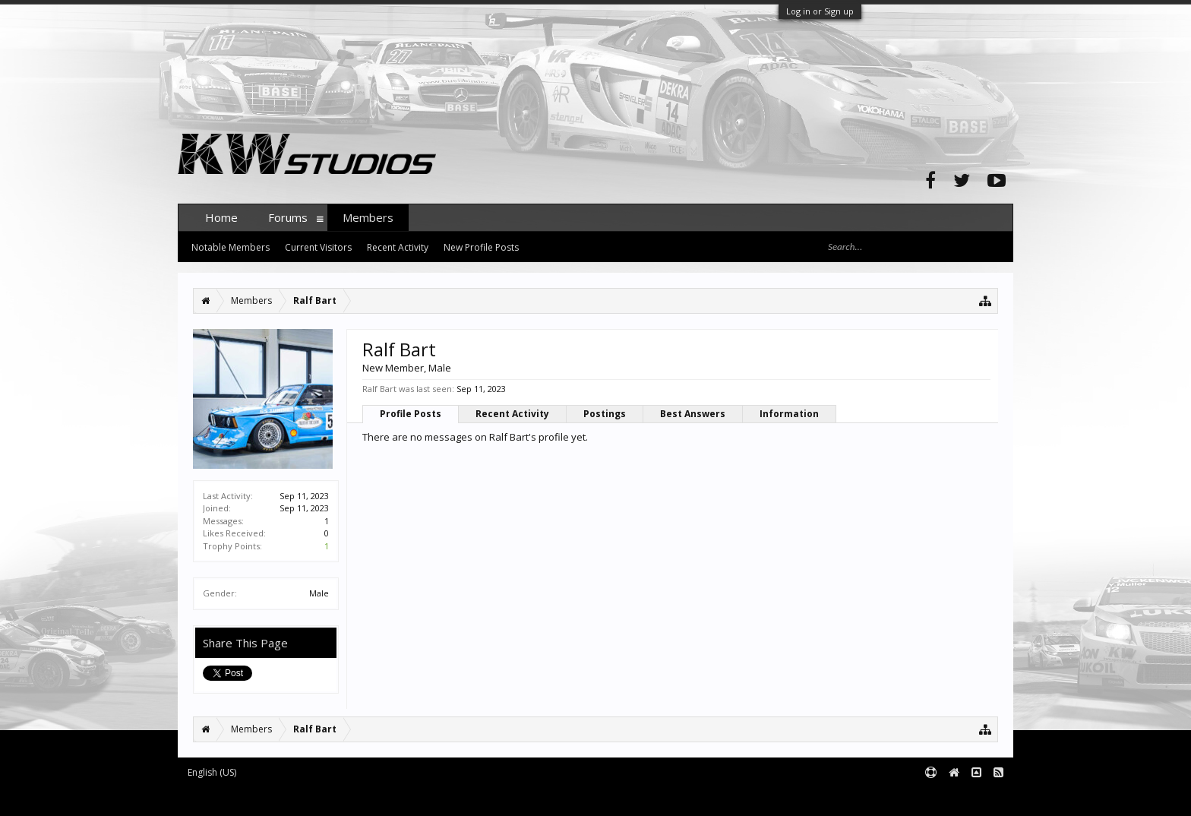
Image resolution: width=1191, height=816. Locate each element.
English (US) (212, 772)
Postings (604, 413)
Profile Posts (410, 413)
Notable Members (230, 247)
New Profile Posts (481, 247)
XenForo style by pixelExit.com (476, 798)
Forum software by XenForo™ (293, 798)
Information (789, 413)
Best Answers (692, 413)
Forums (288, 217)
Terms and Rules (975, 798)
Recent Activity (512, 413)
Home (221, 217)
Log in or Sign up (820, 11)
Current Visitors (318, 247)
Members (368, 217)
